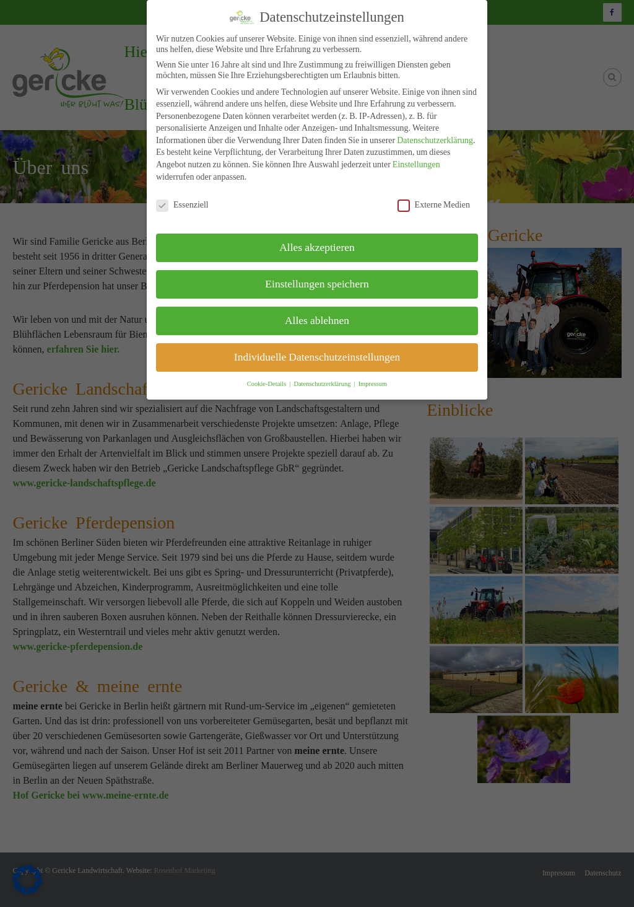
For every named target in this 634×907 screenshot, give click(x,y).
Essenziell (182, 204)
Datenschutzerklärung (435, 140)
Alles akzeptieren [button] (317, 247)
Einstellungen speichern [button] (316, 284)
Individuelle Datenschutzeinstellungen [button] (317, 357)
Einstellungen (416, 164)
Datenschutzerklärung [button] (322, 384)
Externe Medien (433, 204)
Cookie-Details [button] (268, 384)
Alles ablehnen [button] (317, 320)
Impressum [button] (373, 384)
